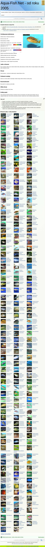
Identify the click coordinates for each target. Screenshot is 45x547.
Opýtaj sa (27, 12)
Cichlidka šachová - (32, 260)
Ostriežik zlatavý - (32, 437)
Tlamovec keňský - (19, 450)
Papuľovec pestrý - (19, 364)
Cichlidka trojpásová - (32, 170)
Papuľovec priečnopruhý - (6, 364)
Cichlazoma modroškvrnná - (6, 309)
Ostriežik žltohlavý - (32, 128)
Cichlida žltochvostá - (6, 260)
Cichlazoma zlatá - (7, 500)
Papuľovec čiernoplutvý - (32, 340)
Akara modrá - (19, 122)
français (43, 3)
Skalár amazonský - (6, 476)
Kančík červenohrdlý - (19, 500)
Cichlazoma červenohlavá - (32, 525)
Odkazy (2, 15)
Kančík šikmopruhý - (19, 376)
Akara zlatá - (19, 346)
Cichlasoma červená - (19, 230)
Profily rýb (14, 12)
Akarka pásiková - (19, 388)
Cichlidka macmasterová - (6, 164)
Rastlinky (19, 12)
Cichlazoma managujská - (19, 424)
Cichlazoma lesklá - (6, 443)
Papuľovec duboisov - (33, 506)
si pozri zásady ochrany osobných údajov (32, 546)
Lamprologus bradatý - (19, 406)
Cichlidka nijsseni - (19, 164)
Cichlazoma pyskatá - (32, 134)
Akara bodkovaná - (6, 346)
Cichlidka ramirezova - (6, 382)
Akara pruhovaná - (20, 236)
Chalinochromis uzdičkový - (19, 218)
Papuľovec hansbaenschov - (7, 194)
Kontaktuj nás (38, 12)
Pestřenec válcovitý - (6, 400)
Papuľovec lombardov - (32, 464)
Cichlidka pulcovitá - (32, 494)
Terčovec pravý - (6, 494)
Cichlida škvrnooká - (32, 315)
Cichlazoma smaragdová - (32, 321)
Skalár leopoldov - (32, 470)
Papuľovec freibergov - (32, 194)
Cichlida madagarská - (6, 431)
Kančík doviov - (6, 424)
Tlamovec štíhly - (20, 458)
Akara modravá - (19, 206)
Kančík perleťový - (7, 236)
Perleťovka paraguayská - (32, 291)
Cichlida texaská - (19, 309)
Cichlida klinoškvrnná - (19, 513)
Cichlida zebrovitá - (6, 182)
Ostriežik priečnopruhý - (19, 128)
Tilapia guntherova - (32, 218)
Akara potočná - (32, 122)
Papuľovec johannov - (6, 370)
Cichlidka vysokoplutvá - (32, 376)
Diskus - (32, 488)
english (43, 2)
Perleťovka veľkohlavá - (6, 482)
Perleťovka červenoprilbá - (32, 284)
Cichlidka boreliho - (32, 146)
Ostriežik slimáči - (6, 352)
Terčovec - (19, 488)
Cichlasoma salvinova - (32, 224)
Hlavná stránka (4, 12)
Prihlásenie (32, 12)
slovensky (42, 4)
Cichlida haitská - (33, 382)
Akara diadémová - (19, 115)
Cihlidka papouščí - (6, 152)
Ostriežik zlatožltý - (6, 406)
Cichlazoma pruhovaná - (6, 212)
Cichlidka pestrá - (6, 176)
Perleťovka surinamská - (6, 290)
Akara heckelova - (6, 115)
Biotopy (23, 12)
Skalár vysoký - (19, 470)
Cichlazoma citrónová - (19, 134)
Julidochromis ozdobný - (32, 328)
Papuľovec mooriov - (6, 512)
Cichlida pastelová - (6, 134)
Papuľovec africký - (19, 254)
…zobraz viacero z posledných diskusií (9, 30)
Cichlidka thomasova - (33, 140)
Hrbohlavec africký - (6, 488)
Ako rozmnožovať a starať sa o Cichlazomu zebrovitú (19, 29)
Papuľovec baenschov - (19, 188)
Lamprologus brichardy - (19, 394)
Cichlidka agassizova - (6, 146)
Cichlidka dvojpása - (19, 146)
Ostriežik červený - (6, 303)
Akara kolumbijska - (32, 115)
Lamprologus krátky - (6, 394)
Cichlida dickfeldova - (6, 328)
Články (9, 12)
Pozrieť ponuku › (41, 21)
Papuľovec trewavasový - (19, 340)
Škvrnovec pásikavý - (31, 272)
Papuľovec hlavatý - (19, 260)
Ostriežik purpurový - (19, 437)
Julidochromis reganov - (6, 334)
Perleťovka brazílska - (19, 278)
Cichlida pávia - (6, 188)
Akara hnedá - (6, 242)
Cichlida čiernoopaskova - (20, 525)
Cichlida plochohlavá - (19, 266)
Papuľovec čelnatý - (32, 254)
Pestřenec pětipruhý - (19, 412)
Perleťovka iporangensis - (32, 278)
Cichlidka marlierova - (19, 328)
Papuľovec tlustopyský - (6, 340)
